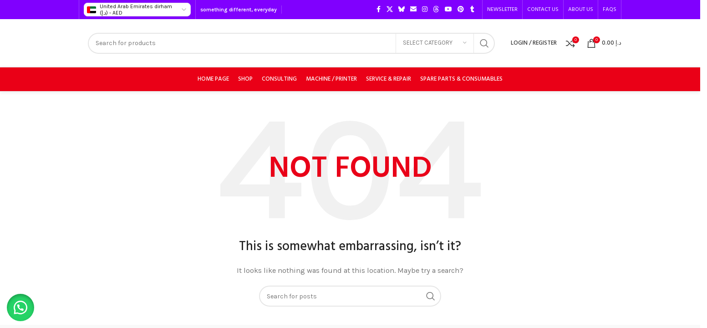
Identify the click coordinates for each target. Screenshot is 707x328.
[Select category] (435, 43)
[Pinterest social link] (461, 9)
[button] (22, 305)
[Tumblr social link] (472, 9)
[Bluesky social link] (401, 9)
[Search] (291, 43)
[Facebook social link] (378, 9)
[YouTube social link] (448, 9)
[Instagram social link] (424, 9)
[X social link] (390, 9)
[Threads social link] (436, 9)
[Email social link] (413, 9)
